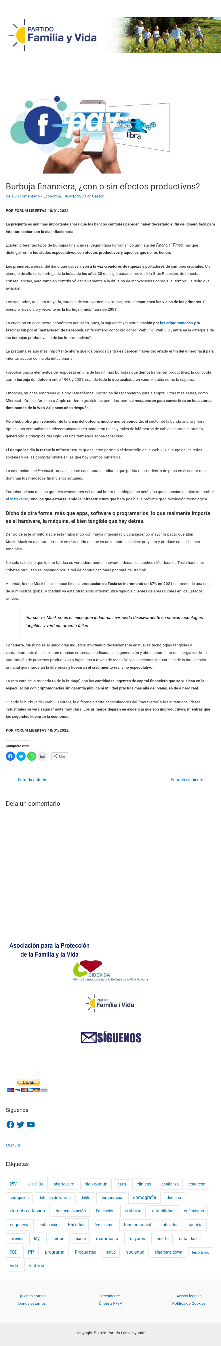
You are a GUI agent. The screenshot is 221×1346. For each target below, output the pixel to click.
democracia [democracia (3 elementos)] (111, 1197)
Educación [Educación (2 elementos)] (105, 1211)
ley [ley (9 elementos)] (36, 1238)
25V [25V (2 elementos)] (12, 1184)
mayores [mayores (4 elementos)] (137, 1238)
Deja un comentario (23, 196)
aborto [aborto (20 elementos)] (35, 1184)
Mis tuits (13, 1145)
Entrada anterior (30, 779)
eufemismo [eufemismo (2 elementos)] (194, 1211)
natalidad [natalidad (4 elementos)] (188, 1238)
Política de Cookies (189, 1303)
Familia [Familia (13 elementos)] (76, 1224)
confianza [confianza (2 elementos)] (170, 1184)
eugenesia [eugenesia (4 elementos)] (19, 1224)
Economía (52, 196)
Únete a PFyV (110, 1303)
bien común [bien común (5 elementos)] (96, 1184)
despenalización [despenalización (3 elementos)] (71, 1211)
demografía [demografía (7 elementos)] (144, 1197)
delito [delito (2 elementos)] (85, 1197)
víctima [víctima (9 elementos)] (36, 1265)
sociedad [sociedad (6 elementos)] (135, 1252)
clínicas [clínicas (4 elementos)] (144, 1184)
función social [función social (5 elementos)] (137, 1224)
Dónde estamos (32, 1303)
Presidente (110, 1295)
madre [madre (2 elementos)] (80, 1238)
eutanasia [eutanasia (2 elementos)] (48, 1224)
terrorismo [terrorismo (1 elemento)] (200, 1252)
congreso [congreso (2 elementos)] (197, 1184)
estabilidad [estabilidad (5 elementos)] (163, 1210)
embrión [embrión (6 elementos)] (133, 1210)
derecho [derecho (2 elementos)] (174, 1197)
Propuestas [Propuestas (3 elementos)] (85, 1252)
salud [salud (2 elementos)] (111, 1252)
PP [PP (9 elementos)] (31, 1252)
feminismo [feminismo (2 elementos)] (103, 1224)
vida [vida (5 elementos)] (14, 1265)
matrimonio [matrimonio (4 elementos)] (107, 1238)
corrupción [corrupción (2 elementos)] (18, 1197)
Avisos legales (188, 1295)
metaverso (19, 499)
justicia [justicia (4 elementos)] (196, 1224)
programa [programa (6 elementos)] (54, 1252)
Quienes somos (31, 1295)
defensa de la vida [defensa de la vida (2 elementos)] (55, 1197)
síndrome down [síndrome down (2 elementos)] (168, 1252)
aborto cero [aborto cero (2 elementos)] (64, 1184)
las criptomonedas (176, 322)
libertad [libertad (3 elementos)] (57, 1238)
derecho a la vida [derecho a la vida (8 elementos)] (27, 1210)
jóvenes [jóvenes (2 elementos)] (16, 1238)
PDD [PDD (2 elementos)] (13, 1252)
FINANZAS (72, 196)
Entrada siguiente (189, 779)
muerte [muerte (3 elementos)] (162, 1238)
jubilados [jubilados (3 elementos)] (170, 1224)
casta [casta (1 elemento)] (122, 1184)
